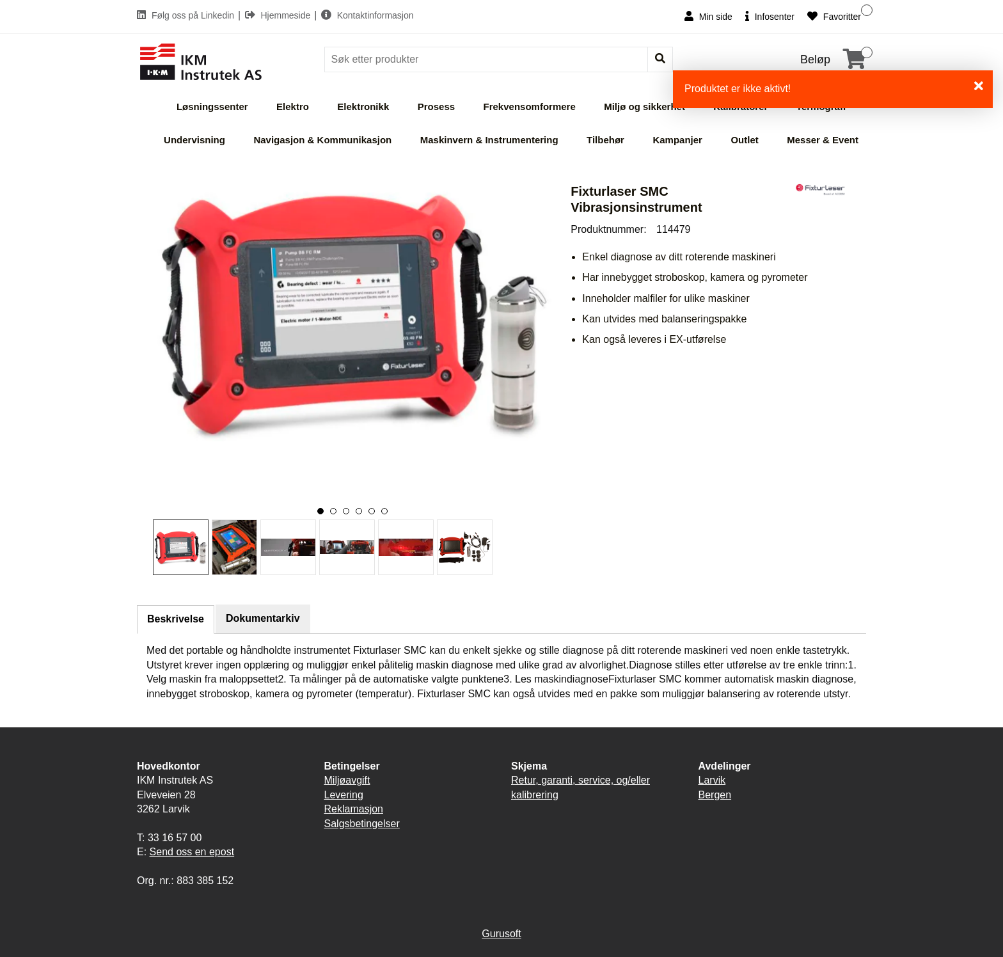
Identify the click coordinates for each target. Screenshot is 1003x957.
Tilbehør (605, 139)
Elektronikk (363, 106)
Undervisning (194, 139)
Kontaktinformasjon (367, 15)
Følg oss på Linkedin (187, 15)
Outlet (744, 139)
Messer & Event (822, 139)
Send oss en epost (192, 851)
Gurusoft (501, 933)
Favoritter (834, 16)
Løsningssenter (212, 106)
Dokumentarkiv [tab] (263, 618)
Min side (708, 16)
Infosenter (769, 16)
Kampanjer (677, 139)
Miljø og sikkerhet (644, 106)
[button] (320, 511)
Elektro (292, 106)
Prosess (436, 106)
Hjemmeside (279, 15)
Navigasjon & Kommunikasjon (322, 139)
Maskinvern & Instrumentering (489, 139)
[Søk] (487, 59)
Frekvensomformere (530, 106)
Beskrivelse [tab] (175, 618)
